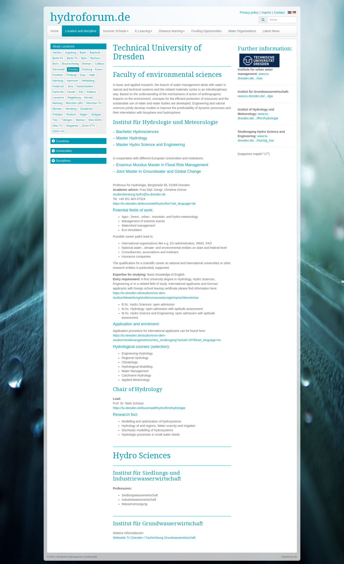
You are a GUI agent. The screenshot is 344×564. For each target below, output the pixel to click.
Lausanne (58, 97)
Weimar (80, 120)
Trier (55, 120)
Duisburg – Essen (92, 69)
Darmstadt (58, 69)
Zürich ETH (88, 125)
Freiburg (71, 74)
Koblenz (91, 91)
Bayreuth (95, 52)
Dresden (73, 69)
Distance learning (172, 31)
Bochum (95, 58)
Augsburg (70, 52)
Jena (70, 86)
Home (54, 31)
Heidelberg (88, 80)
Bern (84, 58)
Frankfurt (57, 74)
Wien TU (57, 125)
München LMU (74, 103)
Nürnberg (70, 108)
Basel (83, 52)
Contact (279, 12)
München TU (93, 103)
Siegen (83, 114)
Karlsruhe (58, 91)
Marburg (57, 103)
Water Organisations (242, 31)
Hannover (72, 80)
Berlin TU (72, 58)
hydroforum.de (90, 17)
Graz (83, 74)
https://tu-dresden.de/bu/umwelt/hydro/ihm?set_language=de (154, 203)
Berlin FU (57, 58)
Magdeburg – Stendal (80, 97)
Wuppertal (72, 125)
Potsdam (57, 114)
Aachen (56, 52)
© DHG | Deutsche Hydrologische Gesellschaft (72, 556)
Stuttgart (96, 114)
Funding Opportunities (206, 31)
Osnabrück (86, 108)
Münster (57, 108)
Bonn (55, 63)
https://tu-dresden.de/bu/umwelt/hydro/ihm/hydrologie (149, 408)
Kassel (71, 91)
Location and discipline (80, 31)
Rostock (71, 114)
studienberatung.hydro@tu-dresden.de (139, 194)
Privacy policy (249, 12)
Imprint (266, 12)
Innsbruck (58, 86)
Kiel (81, 91)
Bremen (86, 63)
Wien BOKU (95, 120)
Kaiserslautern (85, 86)
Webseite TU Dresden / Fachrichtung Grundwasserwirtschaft (154, 537)
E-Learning (143, 31)
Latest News (271, 31)
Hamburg (57, 80)
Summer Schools (116, 31)
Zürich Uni (58, 131)
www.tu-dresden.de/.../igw (255, 96)
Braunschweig (70, 63)
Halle (92, 74)
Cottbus (99, 63)
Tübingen (66, 120)
